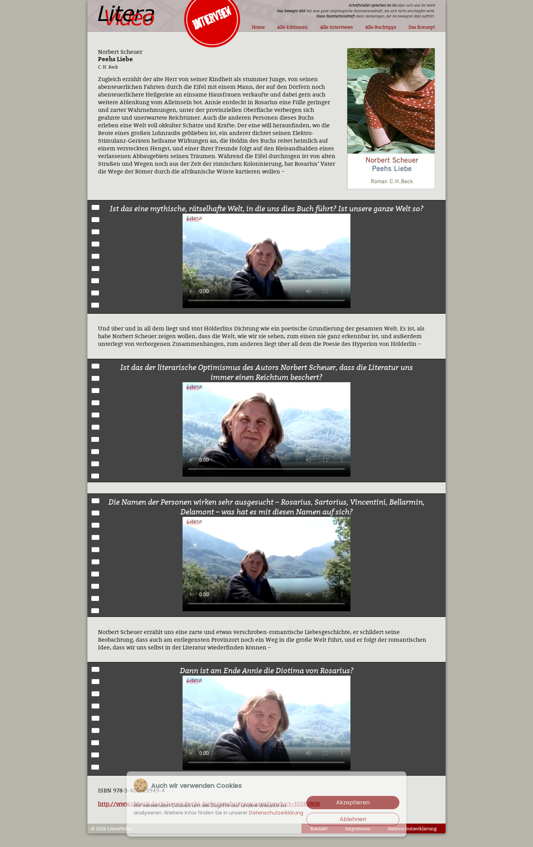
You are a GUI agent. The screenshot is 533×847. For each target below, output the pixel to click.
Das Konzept (421, 27)
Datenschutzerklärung (412, 828)
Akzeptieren (353, 802)
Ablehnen (353, 819)
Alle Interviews (336, 27)
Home (258, 27)
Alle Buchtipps (380, 27)
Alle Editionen (292, 27)
